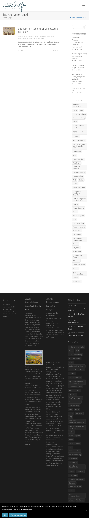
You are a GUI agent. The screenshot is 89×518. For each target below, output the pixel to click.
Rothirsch (32, 38)
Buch (43, 36)
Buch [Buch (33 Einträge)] (81, 110)
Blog (40, 36)
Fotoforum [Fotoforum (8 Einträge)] (76, 163)
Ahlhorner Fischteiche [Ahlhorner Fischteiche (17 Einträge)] (77, 106)
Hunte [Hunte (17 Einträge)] (75, 184)
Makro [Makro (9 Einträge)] (75, 204)
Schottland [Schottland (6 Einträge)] (77, 251)
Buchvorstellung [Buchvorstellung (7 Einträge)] (78, 118)
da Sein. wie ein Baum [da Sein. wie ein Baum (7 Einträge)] (78, 126)
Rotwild (38, 38)
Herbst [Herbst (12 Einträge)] (81, 180)
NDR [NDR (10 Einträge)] (74, 219)
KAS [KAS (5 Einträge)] (83, 187)
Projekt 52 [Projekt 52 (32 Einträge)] (76, 248)
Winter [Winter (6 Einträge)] (75, 278)
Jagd (52, 36)
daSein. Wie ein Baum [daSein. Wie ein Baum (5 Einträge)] (78, 132)
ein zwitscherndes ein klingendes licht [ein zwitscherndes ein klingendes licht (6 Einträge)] (79, 146)
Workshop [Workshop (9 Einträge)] (76, 281)
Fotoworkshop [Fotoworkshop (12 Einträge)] (78, 176)
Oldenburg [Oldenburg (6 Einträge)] (77, 234)
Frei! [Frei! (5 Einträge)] (74, 180)
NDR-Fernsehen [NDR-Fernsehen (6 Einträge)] (78, 223)
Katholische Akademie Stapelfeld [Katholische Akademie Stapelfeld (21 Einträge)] (77, 193)
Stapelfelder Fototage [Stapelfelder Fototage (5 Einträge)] (77, 256)
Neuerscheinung (23, 38)
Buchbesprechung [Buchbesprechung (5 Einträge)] (79, 114)
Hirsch (48, 36)
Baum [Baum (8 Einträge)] (75, 110)
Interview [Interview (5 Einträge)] (76, 187)
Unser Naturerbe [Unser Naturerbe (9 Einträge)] (79, 265)
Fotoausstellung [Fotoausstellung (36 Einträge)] (78, 159)
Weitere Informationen (18, 515)
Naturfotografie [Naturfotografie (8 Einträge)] (78, 215)
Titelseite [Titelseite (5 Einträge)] (76, 261)
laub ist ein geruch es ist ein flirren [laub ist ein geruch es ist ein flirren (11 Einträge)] (79, 199)
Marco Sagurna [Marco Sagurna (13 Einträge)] (78, 208)
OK (5, 515)
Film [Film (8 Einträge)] (74, 155)
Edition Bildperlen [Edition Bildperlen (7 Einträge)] (79, 140)
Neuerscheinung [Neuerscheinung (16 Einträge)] (79, 227)
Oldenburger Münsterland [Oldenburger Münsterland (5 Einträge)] (77, 239)
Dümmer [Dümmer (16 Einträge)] (76, 137)
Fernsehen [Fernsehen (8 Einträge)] (77, 152)
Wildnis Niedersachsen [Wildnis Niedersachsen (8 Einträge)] (78, 273)
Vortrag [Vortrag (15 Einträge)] (75, 268)
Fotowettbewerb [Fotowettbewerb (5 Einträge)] (79, 172)
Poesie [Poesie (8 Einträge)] (75, 244)
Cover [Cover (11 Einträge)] (75, 122)
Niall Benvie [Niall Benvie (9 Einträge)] (77, 231)
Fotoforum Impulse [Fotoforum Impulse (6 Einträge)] (76, 168)
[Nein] (86, 511)
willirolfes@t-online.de (78, 18)
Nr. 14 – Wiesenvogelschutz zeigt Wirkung (77, 307)
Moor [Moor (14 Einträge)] (75, 212)
